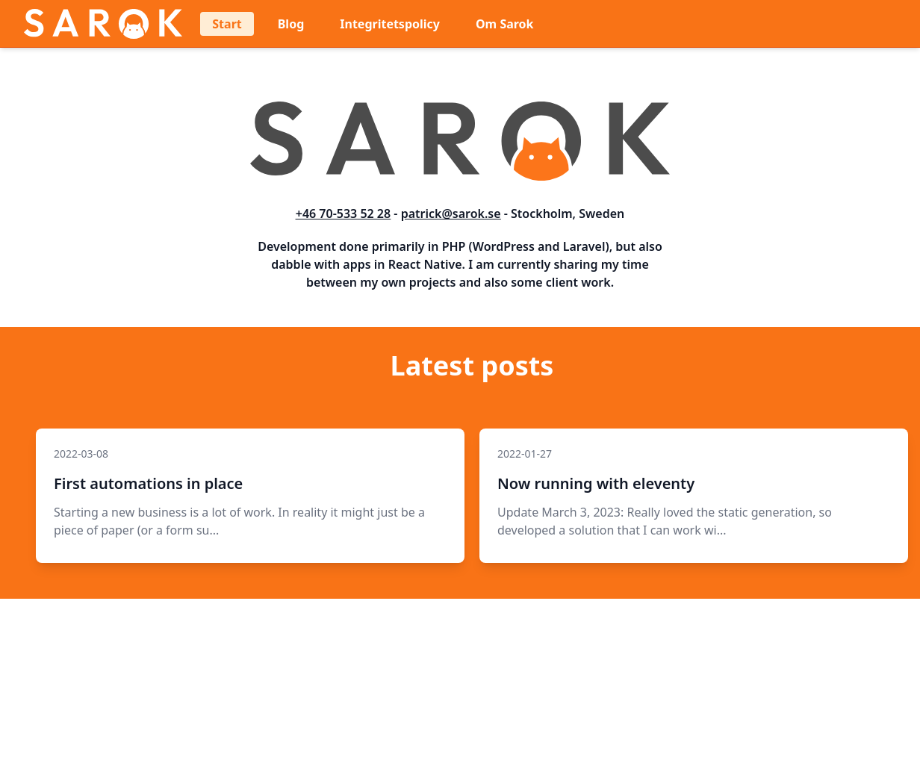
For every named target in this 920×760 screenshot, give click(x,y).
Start (226, 24)
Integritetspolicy (390, 24)
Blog (291, 24)
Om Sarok (505, 24)
